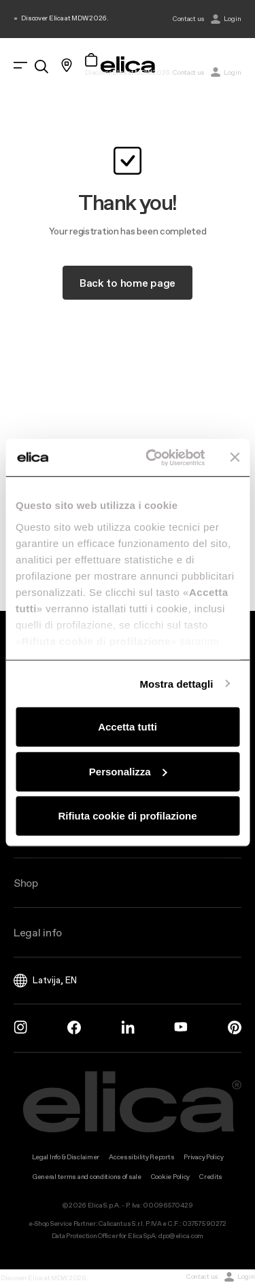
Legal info (38, 932)
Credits (210, 1176)
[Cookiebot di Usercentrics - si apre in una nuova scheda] (152, 457)
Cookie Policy (170, 1176)
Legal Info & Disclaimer (66, 1156)
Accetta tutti (127, 727)
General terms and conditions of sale (87, 1176)
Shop (26, 882)
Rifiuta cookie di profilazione (127, 816)
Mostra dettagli (176, 683)
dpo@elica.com (180, 1235)
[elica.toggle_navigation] (20, 65)
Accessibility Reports (141, 1156)
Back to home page (127, 282)
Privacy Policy (203, 1156)
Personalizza (128, 771)
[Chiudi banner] (234, 457)
